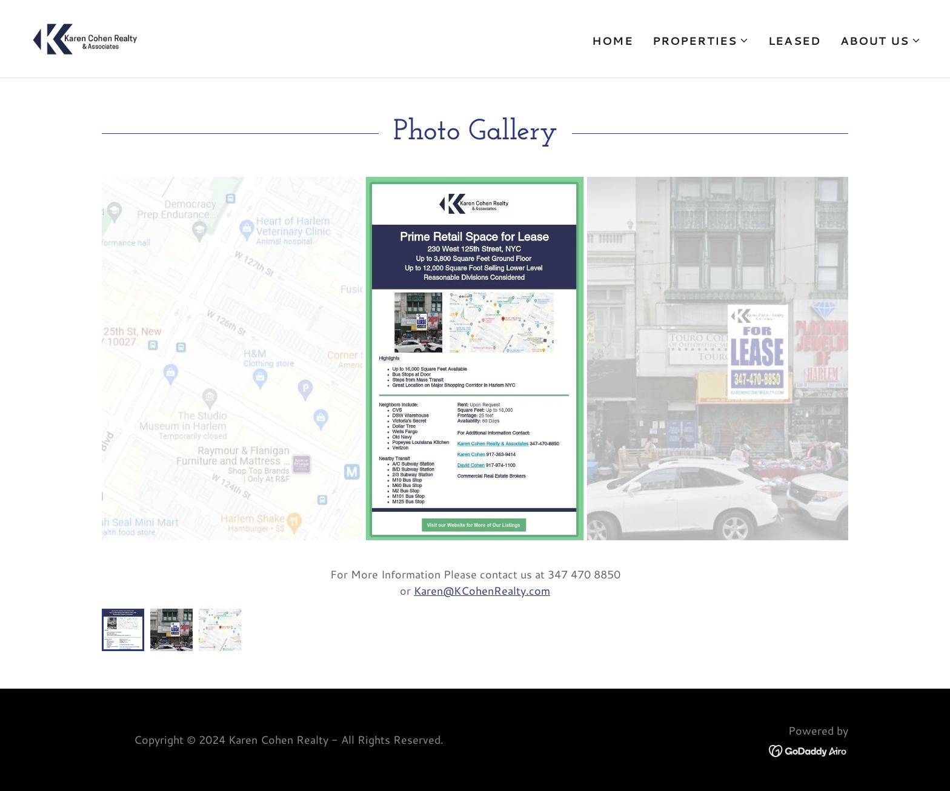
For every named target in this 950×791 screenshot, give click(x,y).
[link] (85, 37)
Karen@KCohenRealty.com (482, 590)
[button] (701, 40)
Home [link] (612, 40)
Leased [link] (794, 40)
